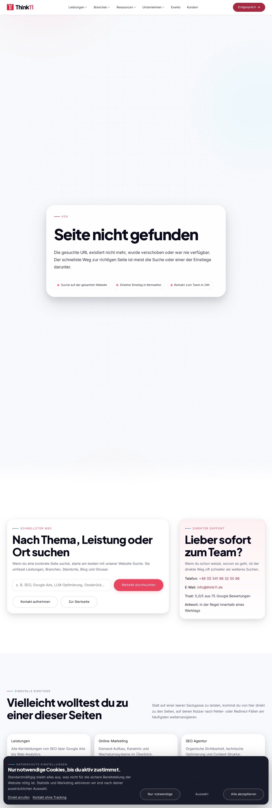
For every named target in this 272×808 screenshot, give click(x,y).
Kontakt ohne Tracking (49, 797)
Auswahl (201, 794)
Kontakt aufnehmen (35, 602)
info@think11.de (209, 587)
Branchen (102, 7)
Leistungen (78, 7)
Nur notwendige (160, 794)
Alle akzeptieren (243, 794)
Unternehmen (153, 7)
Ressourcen (126, 7)
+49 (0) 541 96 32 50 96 (219, 578)
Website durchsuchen (138, 585)
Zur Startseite (79, 602)
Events (175, 7)
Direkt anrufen (19, 797)
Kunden (192, 7)
